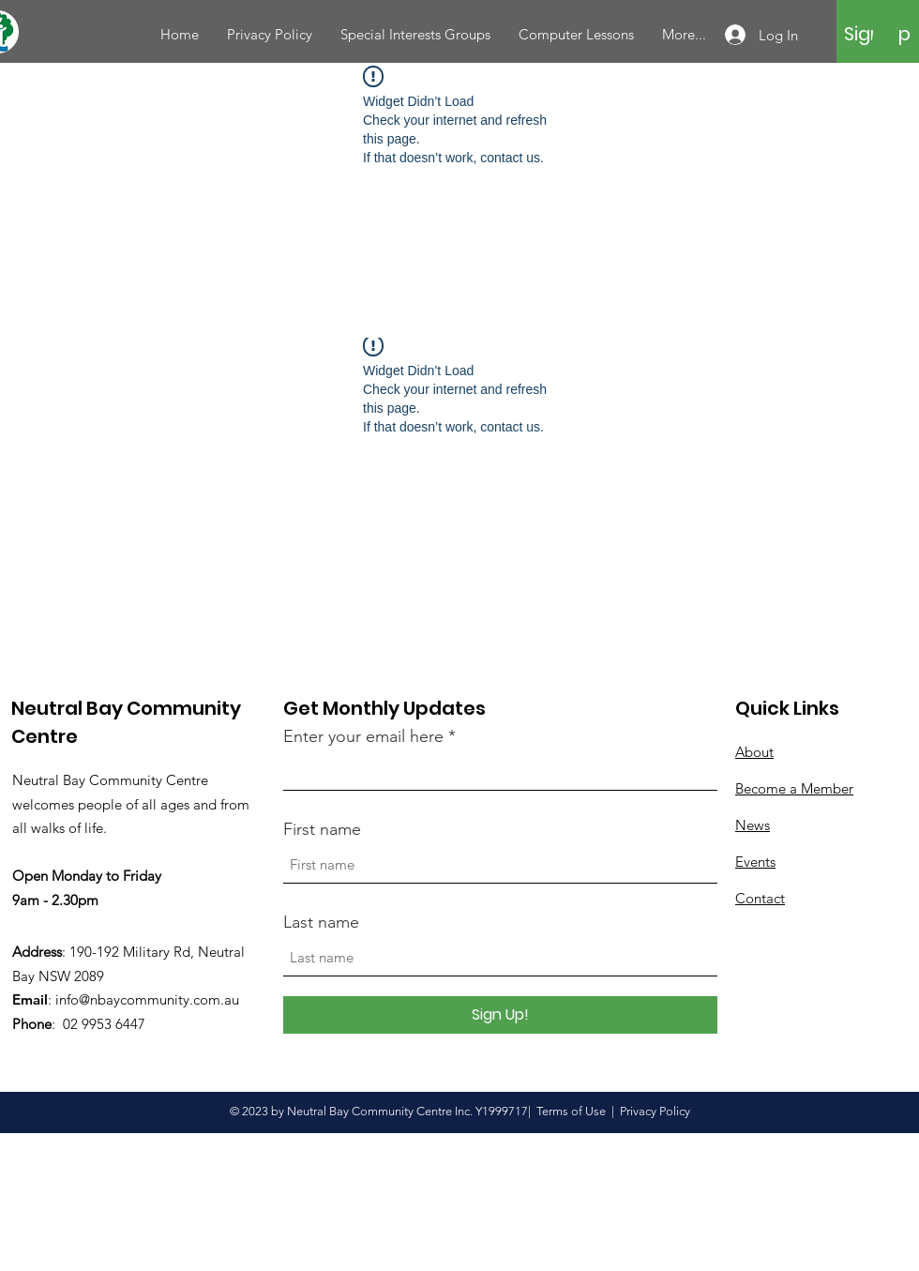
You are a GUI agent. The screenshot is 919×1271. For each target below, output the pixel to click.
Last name (321, 922)
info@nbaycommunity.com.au (147, 999)
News (752, 825)
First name (322, 829)
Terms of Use (571, 1111)
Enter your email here (363, 736)
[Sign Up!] (500, 1015)
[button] (885, 30)
